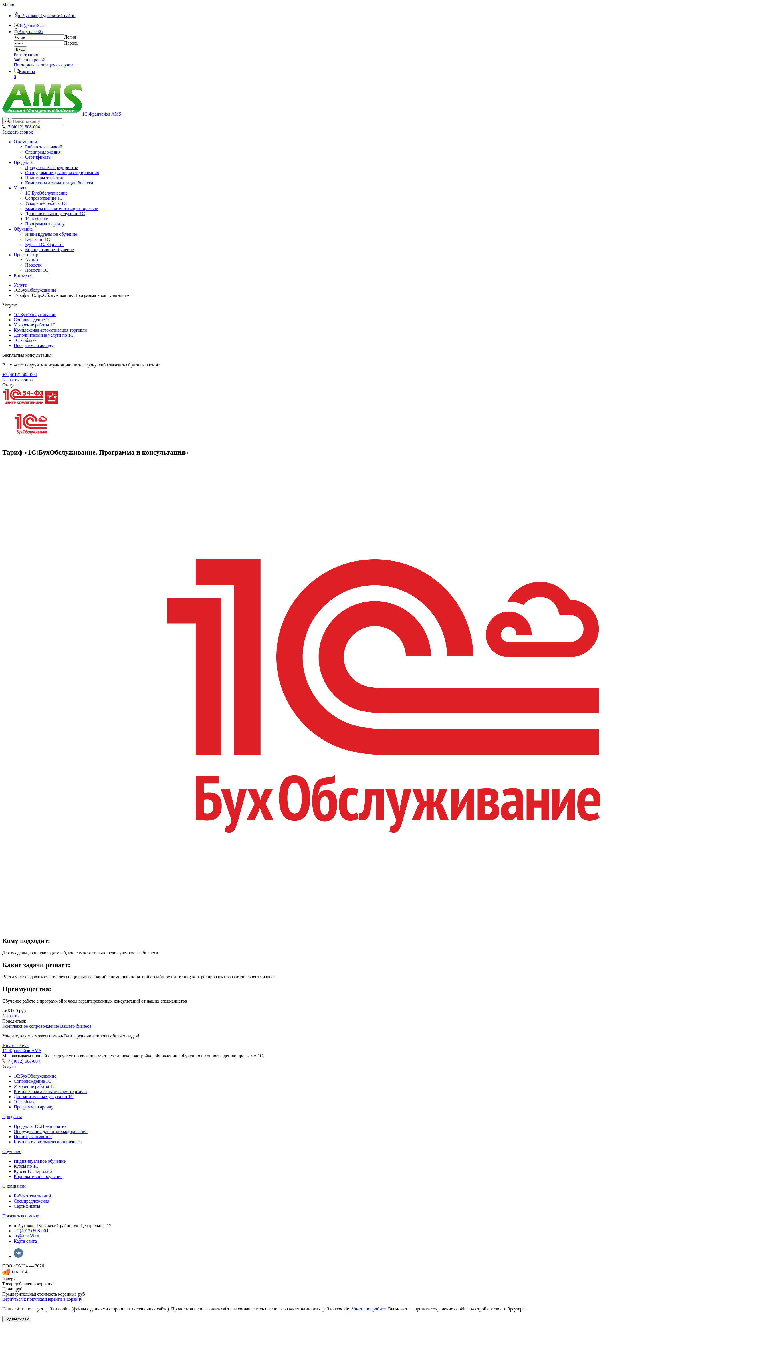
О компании (14, 1186)
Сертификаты (27, 1206)
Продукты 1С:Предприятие (40, 1126)
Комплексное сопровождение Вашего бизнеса (46, 1026)
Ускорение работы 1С (34, 324)
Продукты (12, 1116)
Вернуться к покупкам (24, 1299)
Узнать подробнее (368, 1308)
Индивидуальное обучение (40, 1161)
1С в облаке (25, 340)
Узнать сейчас (15, 1045)
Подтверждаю (17, 1319)
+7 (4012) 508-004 (31, 1230)
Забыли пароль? (29, 59)
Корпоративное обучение (38, 1176)
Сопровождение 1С (32, 319)
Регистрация (26, 54)
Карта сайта (25, 1241)
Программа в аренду (33, 345)
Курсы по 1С (26, 1166)
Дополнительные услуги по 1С (44, 335)
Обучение (11, 1151)
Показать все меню (20, 1215)
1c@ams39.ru (26, 1235)
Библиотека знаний (32, 1195)
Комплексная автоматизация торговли (50, 330)
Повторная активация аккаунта (43, 64)
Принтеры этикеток (33, 1136)
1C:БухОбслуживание (35, 314)
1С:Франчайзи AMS (21, 1050)
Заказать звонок (17, 132)
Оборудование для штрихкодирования (51, 1131)
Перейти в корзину (64, 1299)
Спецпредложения (31, 1201)
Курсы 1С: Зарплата (33, 1171)
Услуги (9, 1066)
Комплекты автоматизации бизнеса (48, 1141)
